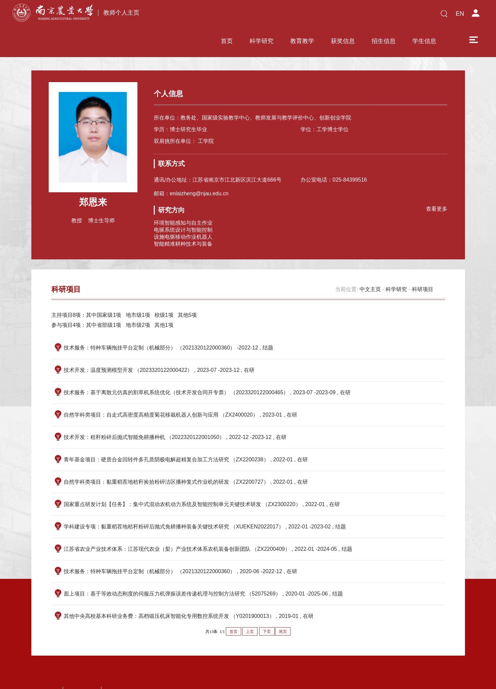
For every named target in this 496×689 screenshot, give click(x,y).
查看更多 (434, 185)
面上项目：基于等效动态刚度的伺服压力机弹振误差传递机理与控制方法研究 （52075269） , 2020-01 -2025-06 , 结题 (203, 572)
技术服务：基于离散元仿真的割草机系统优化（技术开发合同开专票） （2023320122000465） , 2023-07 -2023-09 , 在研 (207, 370)
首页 (179, 15)
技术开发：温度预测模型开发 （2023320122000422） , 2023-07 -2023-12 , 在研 (159, 348)
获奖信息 (296, 15)
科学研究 (214, 15)
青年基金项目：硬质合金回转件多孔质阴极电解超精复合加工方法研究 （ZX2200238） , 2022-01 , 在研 (186, 437)
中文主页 (370, 267)
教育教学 (255, 15)
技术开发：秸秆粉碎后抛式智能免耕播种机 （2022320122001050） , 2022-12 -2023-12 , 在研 (175, 415)
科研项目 (422, 267)
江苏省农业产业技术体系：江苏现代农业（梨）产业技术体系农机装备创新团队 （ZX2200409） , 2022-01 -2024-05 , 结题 (208, 527)
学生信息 (377, 15)
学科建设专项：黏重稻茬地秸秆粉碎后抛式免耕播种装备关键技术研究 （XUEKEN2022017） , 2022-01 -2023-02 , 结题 (205, 504)
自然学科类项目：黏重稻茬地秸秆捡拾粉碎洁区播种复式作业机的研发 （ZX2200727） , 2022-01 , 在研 (186, 460)
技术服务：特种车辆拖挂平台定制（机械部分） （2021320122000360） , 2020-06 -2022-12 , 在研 (181, 549)
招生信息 (336, 15)
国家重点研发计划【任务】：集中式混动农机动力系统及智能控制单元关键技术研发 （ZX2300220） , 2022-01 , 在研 (202, 482)
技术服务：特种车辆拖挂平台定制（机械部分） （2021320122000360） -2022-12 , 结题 (169, 325)
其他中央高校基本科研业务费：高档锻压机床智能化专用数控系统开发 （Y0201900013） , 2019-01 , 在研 (189, 594)
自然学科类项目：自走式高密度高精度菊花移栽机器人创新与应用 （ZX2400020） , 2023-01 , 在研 (181, 393)
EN (460, 13)
